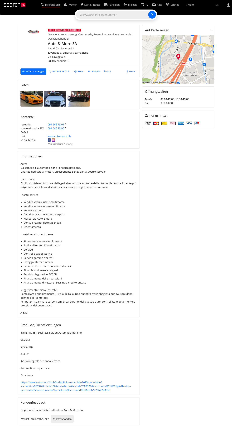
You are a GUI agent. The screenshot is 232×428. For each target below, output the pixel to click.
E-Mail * (96, 71)
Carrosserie (85, 34)
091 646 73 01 (56, 124)
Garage (52, 34)
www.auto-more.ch (59, 136)
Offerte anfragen (35, 71)
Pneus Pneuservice (105, 34)
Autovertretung (67, 34)
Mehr (132, 71)
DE (217, 5)
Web (80, 71)
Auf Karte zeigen (157, 30)
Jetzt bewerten (64, 418)
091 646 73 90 (56, 128)
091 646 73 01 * (61, 71)
